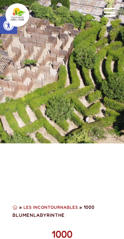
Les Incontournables (50, 207)
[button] (110, 12)
